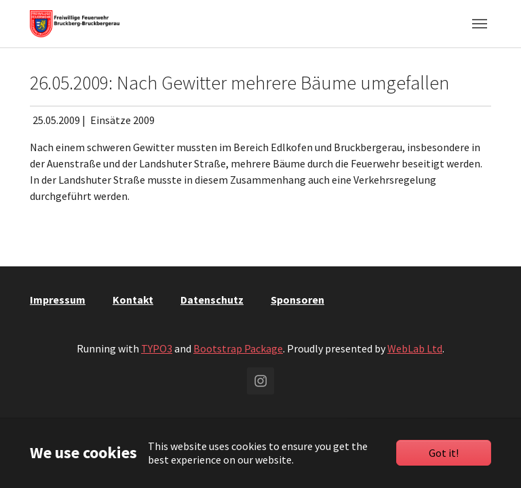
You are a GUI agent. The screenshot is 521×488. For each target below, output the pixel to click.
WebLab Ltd (414, 348)
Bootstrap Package (238, 348)
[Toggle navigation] (479, 23)
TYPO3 (156, 348)
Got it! (444, 453)
